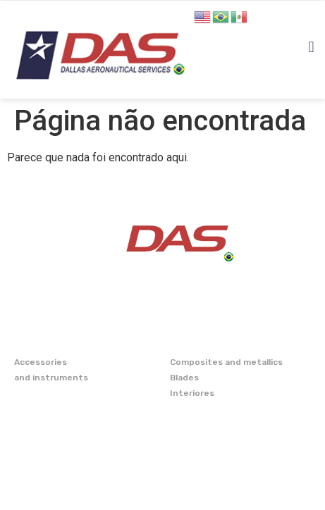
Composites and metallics (226, 362)
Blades (184, 377)
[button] (311, 47)
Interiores (192, 393)
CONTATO (38, 455)
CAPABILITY (44, 430)
